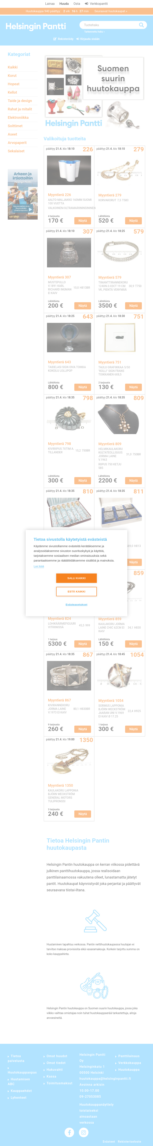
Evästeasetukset (76, 604)
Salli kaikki (76, 578)
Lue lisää (39, 566)
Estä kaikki (76, 591)
